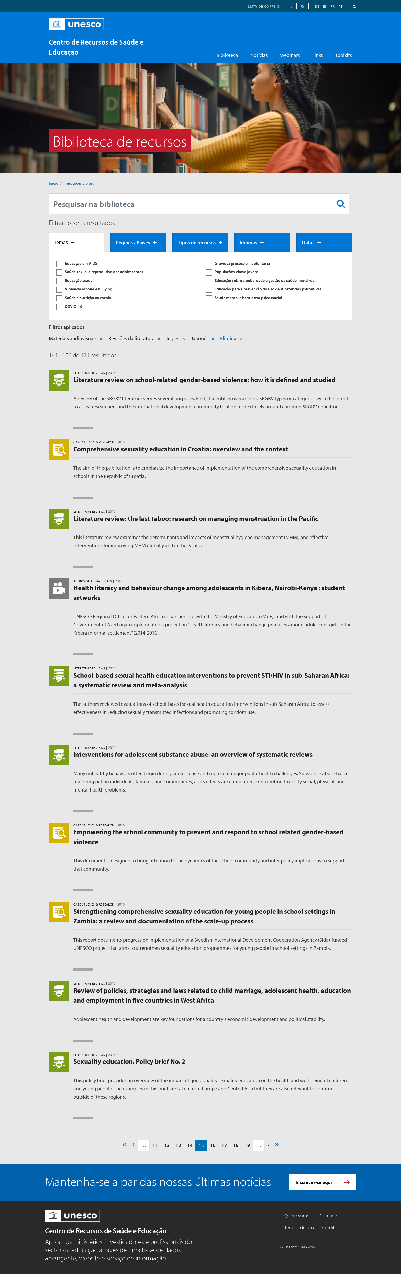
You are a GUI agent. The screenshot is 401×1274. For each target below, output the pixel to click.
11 (155, 1145)
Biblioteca (227, 55)
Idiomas (248, 242)
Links (317, 55)
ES (325, 6)
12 (167, 1145)
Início (53, 183)
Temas (61, 242)
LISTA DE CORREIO (264, 6)
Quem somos (297, 1215)
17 (224, 1145)
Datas (308, 242)
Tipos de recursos (197, 242)
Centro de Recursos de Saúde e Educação (105, 1230)
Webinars (290, 55)
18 (236, 1145)
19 (247, 1145)
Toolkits (343, 55)
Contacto (329, 1215)
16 (213, 1145)
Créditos (330, 1227)
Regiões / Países (133, 242)
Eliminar (229, 338)
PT (340, 6)
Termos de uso (299, 1227)
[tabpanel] (200, 286)
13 (178, 1145)
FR (333, 6)
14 (190, 1145)
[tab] (76, 242)
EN (317, 6)
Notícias (259, 55)
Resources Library (79, 183)
